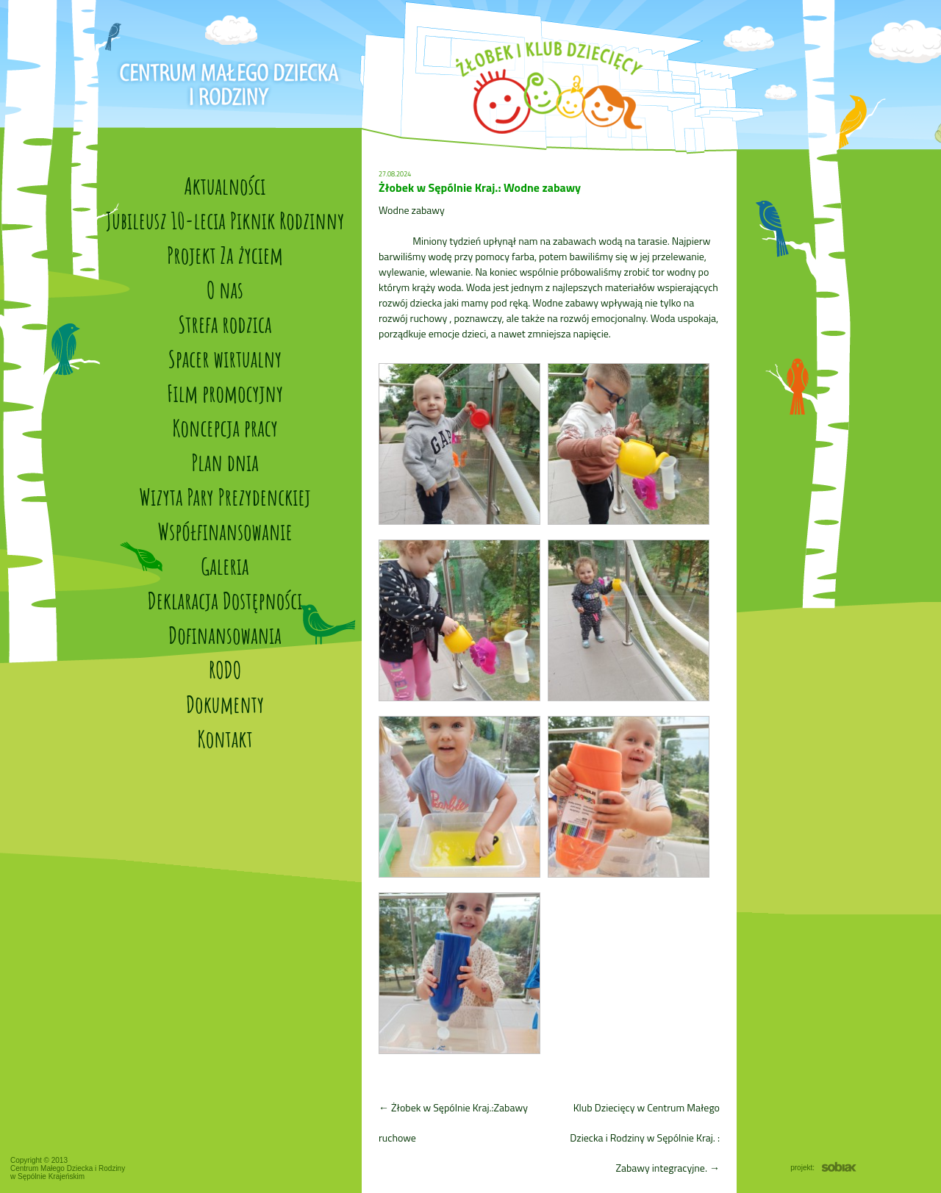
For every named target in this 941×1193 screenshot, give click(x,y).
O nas (225, 289)
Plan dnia (225, 462)
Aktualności (224, 186)
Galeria (224, 566)
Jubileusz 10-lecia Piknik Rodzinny (225, 220)
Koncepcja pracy (225, 427)
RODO (225, 669)
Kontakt (224, 738)
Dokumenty (225, 704)
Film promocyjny (225, 393)
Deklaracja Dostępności (225, 600)
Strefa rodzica (225, 324)
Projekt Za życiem (225, 255)
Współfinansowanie (224, 531)
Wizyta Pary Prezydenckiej (224, 496)
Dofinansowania (225, 635)
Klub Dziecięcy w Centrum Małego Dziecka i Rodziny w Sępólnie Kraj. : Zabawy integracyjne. (645, 1137)
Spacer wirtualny (225, 358)
